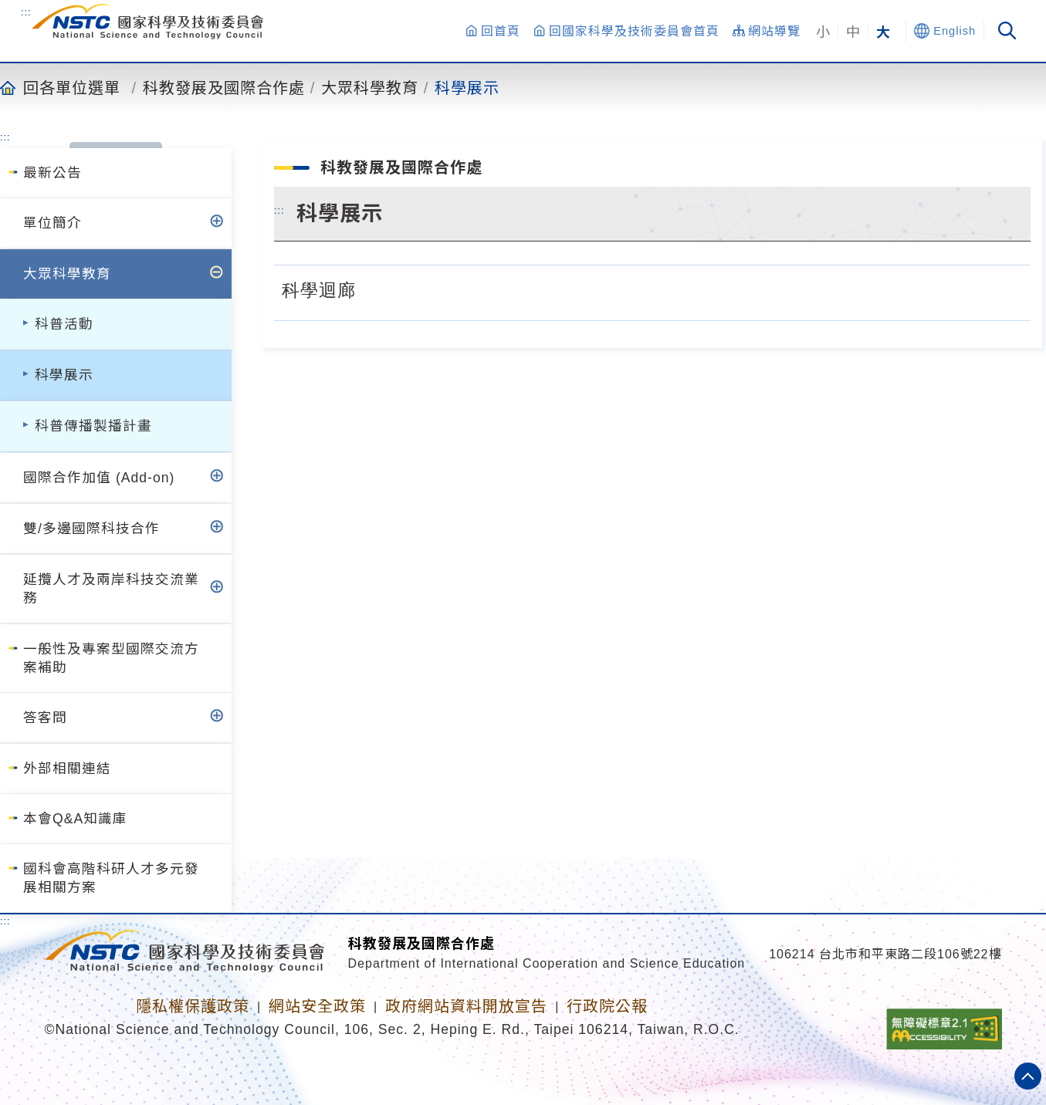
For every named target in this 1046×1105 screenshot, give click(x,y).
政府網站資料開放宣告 (466, 1006)
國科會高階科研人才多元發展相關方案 (111, 878)
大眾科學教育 (369, 87)
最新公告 (52, 173)
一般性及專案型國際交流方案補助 (111, 658)
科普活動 (64, 324)
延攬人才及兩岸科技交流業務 (111, 589)
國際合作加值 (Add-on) (98, 477)
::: (26, 11)
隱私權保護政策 (192, 1006)
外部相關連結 (67, 768)
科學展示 (467, 87)
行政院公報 (607, 1006)
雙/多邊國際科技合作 (91, 528)
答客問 (45, 717)
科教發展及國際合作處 (224, 87)
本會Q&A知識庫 (75, 818)
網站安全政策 (317, 1006)
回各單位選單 (71, 87)
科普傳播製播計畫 (93, 426)
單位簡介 (52, 223)
